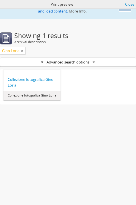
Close (129, 4)
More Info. (78, 11)
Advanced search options (68, 62)
